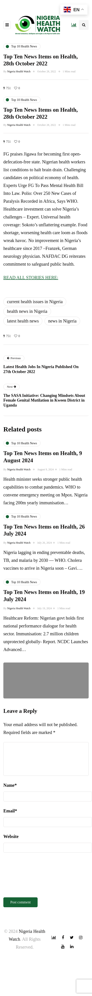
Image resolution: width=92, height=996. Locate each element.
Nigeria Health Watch (18, 71)
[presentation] (21, 876)
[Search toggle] (84, 25)
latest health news (23, 320)
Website (11, 836)
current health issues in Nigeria (35, 301)
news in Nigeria (62, 320)
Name (10, 785)
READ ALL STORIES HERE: (30, 277)
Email (10, 810)
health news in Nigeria (27, 311)
